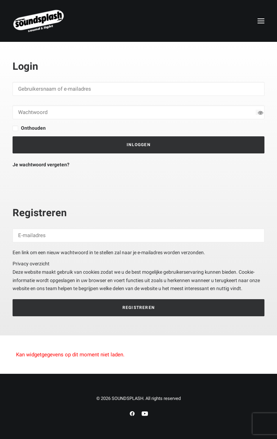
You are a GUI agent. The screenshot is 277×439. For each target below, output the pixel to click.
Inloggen (138, 144)
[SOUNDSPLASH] (39, 20)
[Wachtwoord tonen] (258, 112)
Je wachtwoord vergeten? (41, 164)
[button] (261, 21)
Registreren (138, 307)
